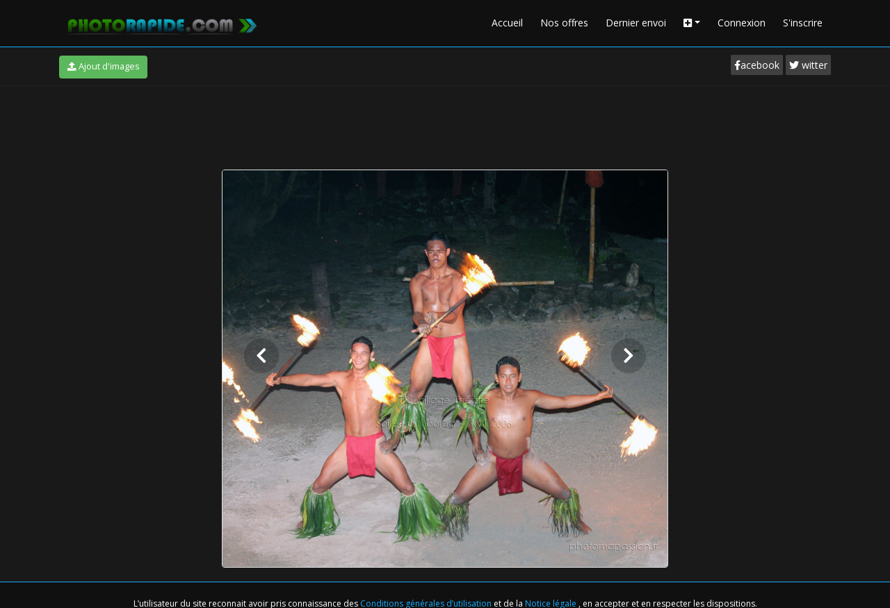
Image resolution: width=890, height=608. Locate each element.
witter (808, 65)
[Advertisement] (445, 124)
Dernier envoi (636, 22)
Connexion (742, 22)
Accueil (507, 22)
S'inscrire (803, 22)
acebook (756, 65)
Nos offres (564, 22)
